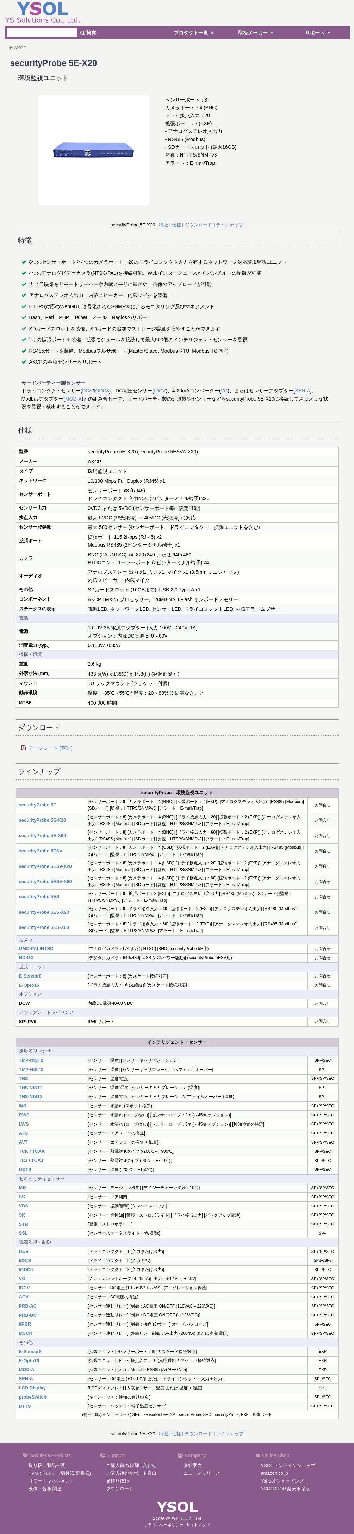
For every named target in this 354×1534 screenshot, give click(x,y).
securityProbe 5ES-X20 (44, 912)
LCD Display (32, 1387)
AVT (23, 1142)
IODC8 (101, 391)
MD (22, 1187)
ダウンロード (198, 224)
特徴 (163, 224)
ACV (24, 1296)
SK (22, 1215)
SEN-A (302, 391)
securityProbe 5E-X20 (42, 820)
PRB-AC (28, 1306)
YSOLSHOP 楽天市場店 (285, 1488)
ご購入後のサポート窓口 (131, 1473)
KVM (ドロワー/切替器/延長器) (60, 1473)
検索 (88, 33)
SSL (23, 1233)
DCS (87, 391)
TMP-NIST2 (31, 1060)
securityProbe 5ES (39, 896)
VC (224, 391)
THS (23, 1078)
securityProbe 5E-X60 (42, 835)
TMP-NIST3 (31, 1069)
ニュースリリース (202, 1473)
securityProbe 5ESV (41, 850)
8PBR (25, 1324)
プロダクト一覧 (195, 33)
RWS (24, 1115)
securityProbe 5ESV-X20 (45, 866)
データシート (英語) (51, 748)
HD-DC (26, 957)
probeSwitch (32, 1397)
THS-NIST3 (31, 1096)
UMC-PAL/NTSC (36, 948)
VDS (24, 1206)
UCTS (25, 1169)
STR (23, 1224)
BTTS (25, 1406)
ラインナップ (229, 224)
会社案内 (193, 1465)
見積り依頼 (117, 1481)
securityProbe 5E (37, 805)
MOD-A (73, 399)
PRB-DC (28, 1315)
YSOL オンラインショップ (288, 1465)
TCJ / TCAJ (31, 1160)
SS (22, 1196)
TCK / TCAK (32, 1151)
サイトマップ (198, 1525)
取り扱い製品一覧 (47, 1465)
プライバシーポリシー (163, 1525)
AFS (23, 1133)
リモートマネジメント (51, 1481)
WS (22, 1105)
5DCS (25, 1260)
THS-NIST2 (31, 1087)
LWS (24, 1124)
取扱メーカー (256, 33)
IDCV (160, 391)
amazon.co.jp (274, 1473)
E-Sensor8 (30, 976)
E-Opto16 (29, 985)
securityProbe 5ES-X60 (44, 927)
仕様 (176, 224)
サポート (319, 33)
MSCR (25, 1333)
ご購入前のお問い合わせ (131, 1465)
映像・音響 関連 (45, 1488)
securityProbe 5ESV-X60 (45, 881)
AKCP (20, 47)
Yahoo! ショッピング (282, 1481)
